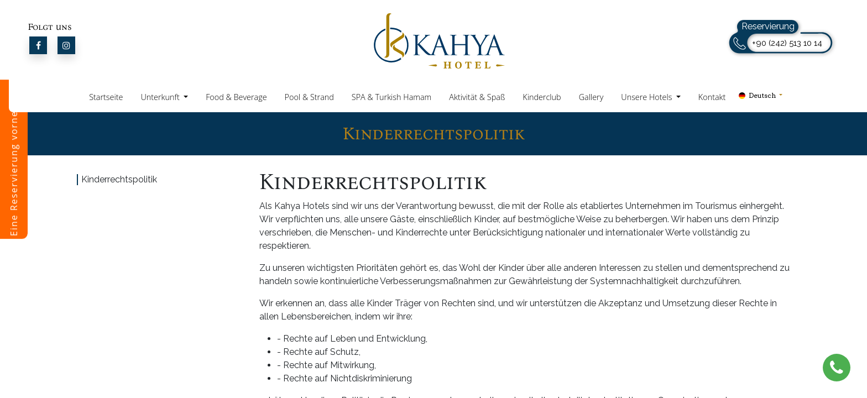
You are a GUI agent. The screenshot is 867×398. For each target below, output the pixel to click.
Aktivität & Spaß (477, 97)
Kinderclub (542, 97)
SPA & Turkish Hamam (391, 97)
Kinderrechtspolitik (119, 179)
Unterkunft (160, 97)
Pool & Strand (309, 97)
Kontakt (712, 97)
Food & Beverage (236, 97)
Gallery (591, 97)
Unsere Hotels (647, 97)
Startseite (106, 97)
